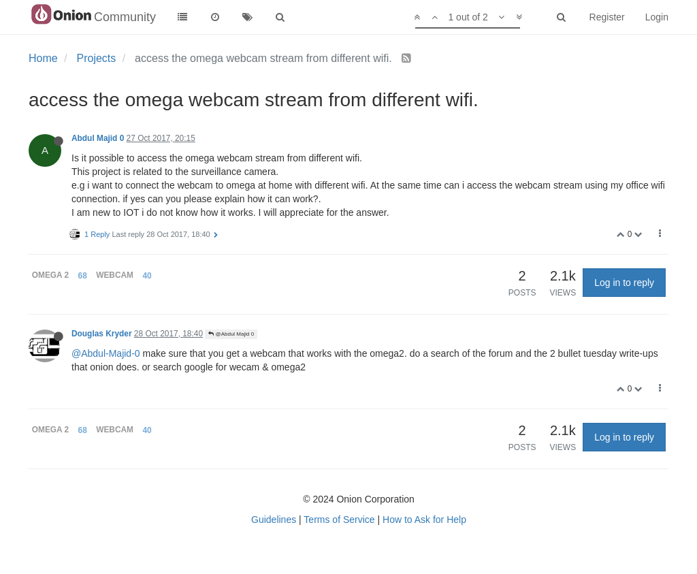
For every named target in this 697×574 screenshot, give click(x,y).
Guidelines (273, 519)
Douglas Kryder (101, 333)
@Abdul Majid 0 (231, 334)
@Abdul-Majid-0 (105, 353)
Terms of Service (339, 519)
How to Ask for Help (424, 519)
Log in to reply (624, 282)
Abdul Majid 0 (97, 138)
